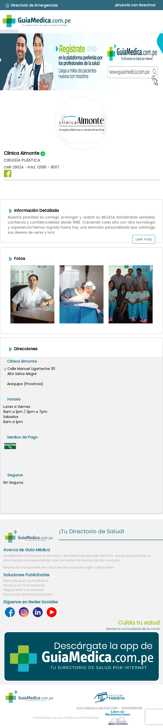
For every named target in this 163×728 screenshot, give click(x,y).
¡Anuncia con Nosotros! (135, 5)
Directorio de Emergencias (34, 5)
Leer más (144, 239)
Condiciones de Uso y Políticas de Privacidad (66, 718)
